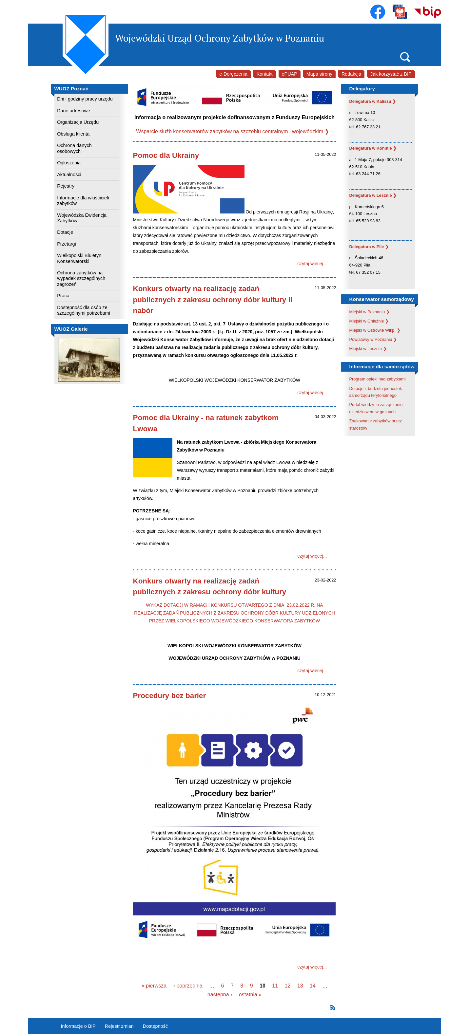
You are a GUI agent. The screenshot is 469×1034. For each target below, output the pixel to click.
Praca (63, 295)
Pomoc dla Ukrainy (166, 155)
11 (275, 985)
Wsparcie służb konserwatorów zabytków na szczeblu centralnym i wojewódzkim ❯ (234, 131)
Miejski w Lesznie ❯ (368, 348)
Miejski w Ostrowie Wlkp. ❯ (375, 330)
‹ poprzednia (188, 985)
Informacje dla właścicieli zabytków (83, 200)
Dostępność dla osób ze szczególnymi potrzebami (83, 310)
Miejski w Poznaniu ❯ (369, 311)
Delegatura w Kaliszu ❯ (372, 101)
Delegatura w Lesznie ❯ (373, 195)
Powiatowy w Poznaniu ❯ (373, 339)
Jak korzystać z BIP (391, 74)
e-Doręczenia (233, 74)
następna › (219, 994)
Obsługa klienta (73, 134)
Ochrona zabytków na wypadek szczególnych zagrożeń (81, 278)
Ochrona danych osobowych (74, 148)
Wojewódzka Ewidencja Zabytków (82, 217)
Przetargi (66, 244)
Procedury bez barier (169, 696)
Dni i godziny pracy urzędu (85, 99)
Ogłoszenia (69, 162)
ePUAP (289, 74)
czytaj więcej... (312, 263)
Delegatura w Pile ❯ (369, 246)
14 (313, 985)
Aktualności (69, 174)
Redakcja (351, 74)
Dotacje (65, 232)
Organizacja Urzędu (78, 122)
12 (287, 985)
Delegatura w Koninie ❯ (373, 148)
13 (300, 985)
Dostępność (155, 1026)
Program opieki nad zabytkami (377, 379)
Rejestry (65, 186)
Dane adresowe (73, 110)
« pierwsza (154, 985)
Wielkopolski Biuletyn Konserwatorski (79, 258)
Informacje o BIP (78, 1026)
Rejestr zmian (119, 1026)
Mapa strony (319, 74)
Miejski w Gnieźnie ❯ (369, 321)
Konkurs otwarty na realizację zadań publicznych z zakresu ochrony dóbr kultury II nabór (212, 300)
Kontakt (265, 74)
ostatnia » (250, 994)
